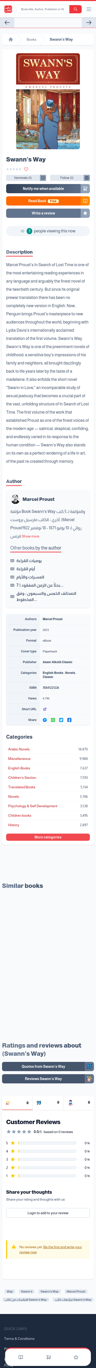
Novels (70, 673)
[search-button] (75, 9)
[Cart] (49, 1357)
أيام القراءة (25, 569)
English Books (53, 673)
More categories (48, 837)
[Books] (21, 1357)
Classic (48, 677)
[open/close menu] (89, 9)
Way (10, 1291)
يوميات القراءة (29, 560)
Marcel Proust (38, 499)
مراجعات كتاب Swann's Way (73, 1299)
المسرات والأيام (30, 577)
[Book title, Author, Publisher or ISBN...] (44, 9)
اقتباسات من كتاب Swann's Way (26, 1299)
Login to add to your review (48, 1212)
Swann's (26, 1291)
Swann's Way (49, 1291)
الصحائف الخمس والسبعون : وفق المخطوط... (46, 596)
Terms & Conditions (19, 1339)
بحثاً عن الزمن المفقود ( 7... (39, 585)
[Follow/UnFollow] (23, 178)
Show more (30, 536)
